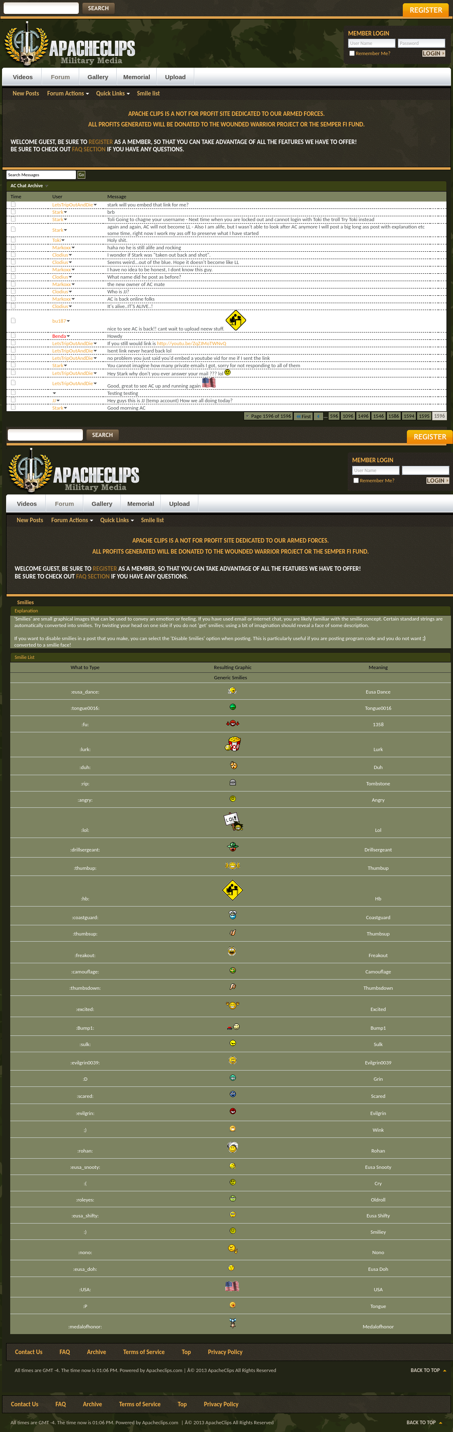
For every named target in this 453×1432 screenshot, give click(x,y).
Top (186, 1352)
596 (334, 416)
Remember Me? (370, 53)
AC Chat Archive (27, 185)
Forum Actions (65, 93)
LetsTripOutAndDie (72, 205)
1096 (347, 416)
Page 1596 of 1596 (271, 416)
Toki (56, 240)
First (303, 416)
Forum (60, 76)
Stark (57, 212)
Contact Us (28, 1352)
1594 (409, 416)
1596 (439, 416)
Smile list (148, 93)
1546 (378, 416)
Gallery (98, 76)
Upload (175, 76)
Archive (96, 1352)
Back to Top (425, 1370)
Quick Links (110, 93)
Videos (23, 76)
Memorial (136, 76)
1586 (394, 416)
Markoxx (61, 247)
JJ (54, 400)
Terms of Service (144, 1352)
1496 (363, 416)
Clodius (60, 255)
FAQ (65, 1352)
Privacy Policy (225, 1352)
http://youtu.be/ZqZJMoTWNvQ (191, 343)
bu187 (59, 321)
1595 (424, 416)
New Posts (26, 93)
